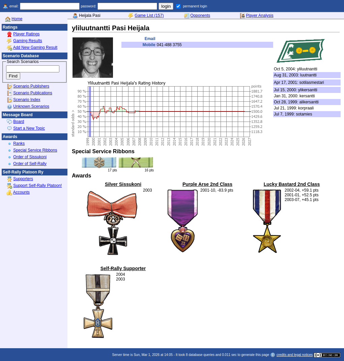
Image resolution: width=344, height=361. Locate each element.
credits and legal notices (295, 355)
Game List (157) (149, 15)
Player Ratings (26, 34)
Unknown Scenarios (31, 106)
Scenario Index (26, 99)
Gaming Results (27, 40)
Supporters (23, 178)
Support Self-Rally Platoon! (37, 185)
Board (18, 121)
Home (16, 19)
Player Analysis (259, 15)
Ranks (19, 143)
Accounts (21, 192)
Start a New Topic (29, 128)
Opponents (200, 15)
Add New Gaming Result (35, 47)
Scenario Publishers (31, 86)
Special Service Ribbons (35, 150)
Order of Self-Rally (30, 163)
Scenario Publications (32, 93)
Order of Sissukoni (30, 157)
